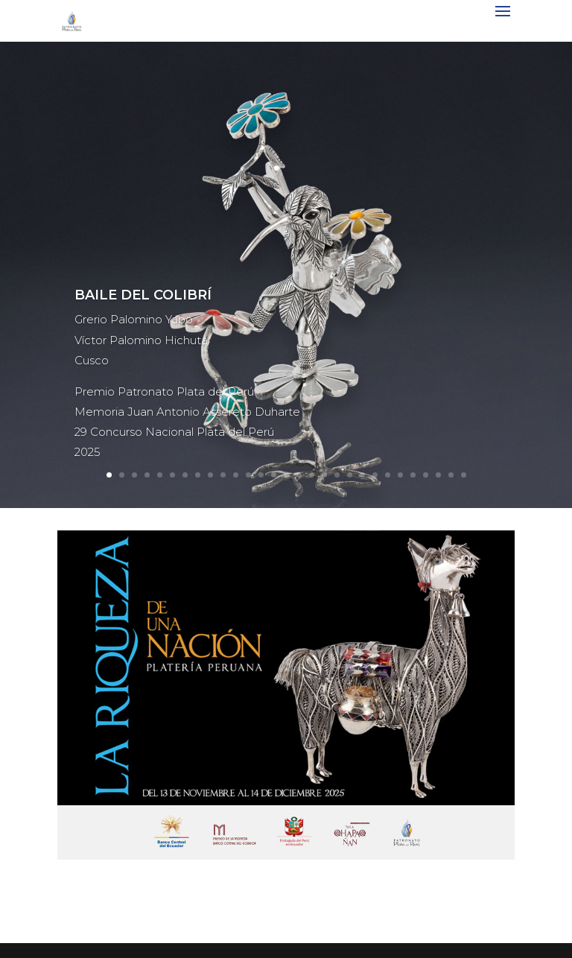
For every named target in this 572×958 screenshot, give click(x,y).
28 (451, 475)
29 (463, 475)
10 (223, 475)
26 (425, 475)
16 (299, 475)
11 (235, 475)
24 (400, 475)
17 (311, 475)
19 (337, 475)
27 (438, 475)
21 (362, 475)
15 (286, 475)
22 (375, 475)
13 (261, 475)
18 (324, 475)
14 (273, 475)
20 (349, 475)
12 (248, 475)
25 (413, 475)
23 (387, 475)
